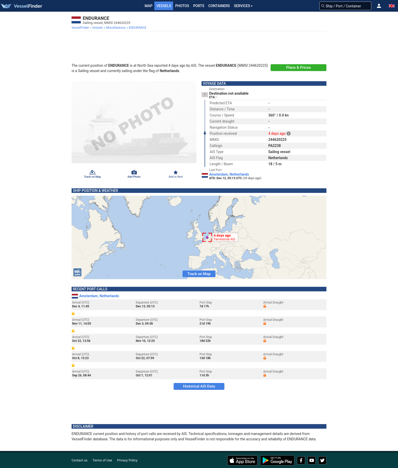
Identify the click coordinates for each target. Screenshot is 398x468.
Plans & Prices (298, 67)
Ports (198, 6)
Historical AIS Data (199, 386)
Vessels (163, 6)
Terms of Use (102, 460)
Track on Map (198, 274)
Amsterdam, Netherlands (229, 174)
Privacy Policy (127, 460)
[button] (379, 6)
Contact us (80, 460)
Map (149, 6)
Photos (182, 6)
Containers (219, 6)
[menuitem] (81, 27)
